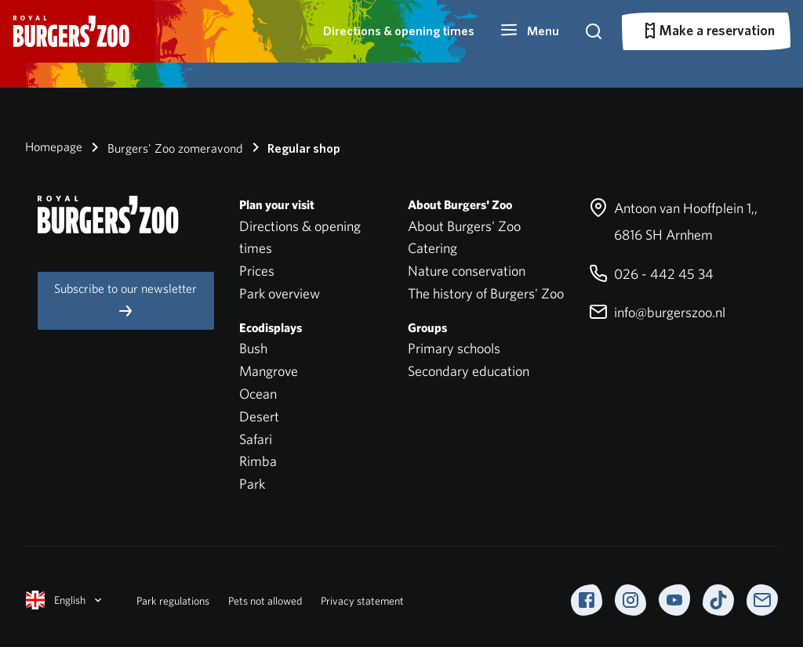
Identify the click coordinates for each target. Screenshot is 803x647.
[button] (529, 31)
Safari (255, 439)
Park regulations (172, 601)
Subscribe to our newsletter (125, 300)
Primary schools (454, 348)
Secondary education (468, 371)
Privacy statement (362, 601)
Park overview (279, 293)
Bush (253, 348)
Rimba (258, 461)
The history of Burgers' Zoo (486, 293)
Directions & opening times (398, 31)
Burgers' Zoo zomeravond (164, 147)
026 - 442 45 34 (651, 274)
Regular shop (293, 147)
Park (252, 484)
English (65, 600)
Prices (256, 271)
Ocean (258, 394)
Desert (259, 416)
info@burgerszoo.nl (657, 312)
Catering (432, 248)
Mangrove (268, 371)
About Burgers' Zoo (464, 226)
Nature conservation (466, 271)
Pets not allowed (265, 601)
